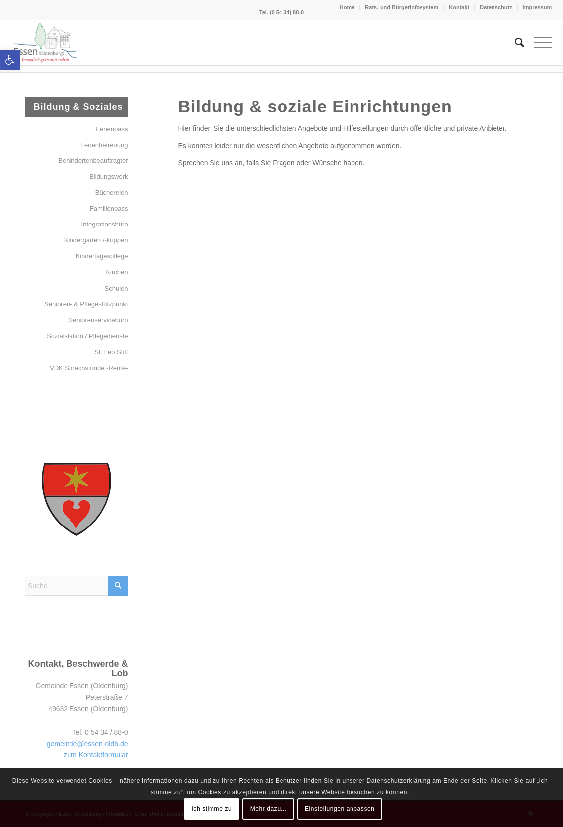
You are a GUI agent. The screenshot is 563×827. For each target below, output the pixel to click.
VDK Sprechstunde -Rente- (89, 368)
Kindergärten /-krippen (96, 240)
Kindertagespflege (102, 256)
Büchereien (111, 192)
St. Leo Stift (111, 352)
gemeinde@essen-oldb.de (87, 744)
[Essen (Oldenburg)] (45, 42)
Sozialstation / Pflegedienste (87, 336)
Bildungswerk (108, 176)
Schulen (116, 288)
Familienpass (109, 208)
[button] (10, 60)
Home (347, 7)
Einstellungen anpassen (340, 808)
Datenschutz (496, 7)
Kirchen (117, 272)
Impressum (537, 7)
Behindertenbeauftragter (93, 160)
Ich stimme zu (211, 808)
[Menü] (538, 42)
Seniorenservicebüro (98, 320)
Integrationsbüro (104, 224)
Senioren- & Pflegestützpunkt (86, 304)
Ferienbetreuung (104, 145)
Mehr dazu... (268, 808)
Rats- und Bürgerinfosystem (401, 7)
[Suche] (514, 42)
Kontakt (459, 7)
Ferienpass (112, 129)
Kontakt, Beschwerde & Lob (78, 668)
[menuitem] (514, 42)
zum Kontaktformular (96, 755)
